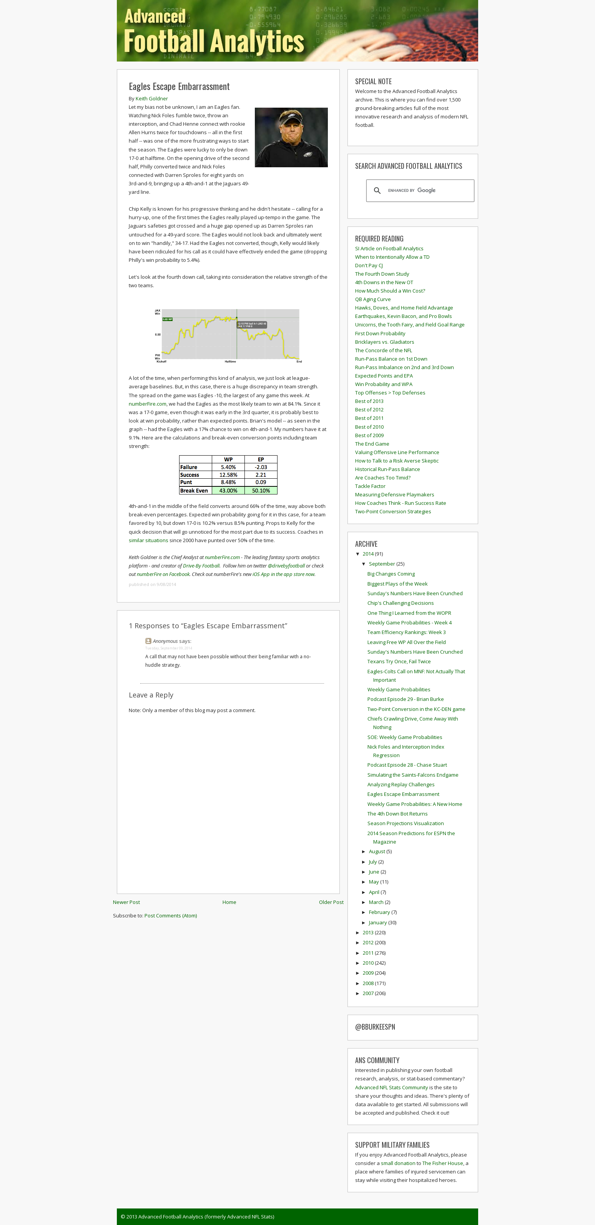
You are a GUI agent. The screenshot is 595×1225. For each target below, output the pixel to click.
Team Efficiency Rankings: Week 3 (406, 632)
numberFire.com (147, 403)
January (378, 922)
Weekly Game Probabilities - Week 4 (409, 622)
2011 (369, 952)
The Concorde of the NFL (383, 350)
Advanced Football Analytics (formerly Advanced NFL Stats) (206, 1216)
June (375, 871)
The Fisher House (442, 1163)
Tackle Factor (370, 486)
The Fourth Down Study (382, 273)
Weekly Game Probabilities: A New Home (414, 804)
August (377, 851)
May (374, 881)
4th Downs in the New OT (384, 282)
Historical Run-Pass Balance (387, 469)
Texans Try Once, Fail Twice (399, 661)
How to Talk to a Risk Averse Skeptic (397, 460)
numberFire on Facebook (163, 574)
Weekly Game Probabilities (398, 689)
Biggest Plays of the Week (397, 583)
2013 (369, 932)
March (377, 902)
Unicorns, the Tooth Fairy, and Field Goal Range (410, 324)
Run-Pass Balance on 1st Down (391, 358)
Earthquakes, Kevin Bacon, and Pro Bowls (403, 316)
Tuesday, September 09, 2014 (168, 648)
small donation (398, 1163)
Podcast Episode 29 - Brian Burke (405, 699)
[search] (419, 190)
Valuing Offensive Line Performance (397, 452)
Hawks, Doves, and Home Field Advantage (404, 307)
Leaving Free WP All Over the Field (406, 642)
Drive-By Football (201, 565)
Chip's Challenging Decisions (400, 602)
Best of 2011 (369, 417)
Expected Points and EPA (384, 375)
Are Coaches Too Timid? (383, 477)
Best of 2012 (369, 409)
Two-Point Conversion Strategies (393, 511)
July (373, 861)
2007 (369, 993)
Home (229, 902)
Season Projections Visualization (405, 823)
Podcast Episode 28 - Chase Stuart (407, 764)
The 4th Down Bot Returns (397, 813)
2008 (369, 983)
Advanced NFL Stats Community (391, 1087)
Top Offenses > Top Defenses (390, 392)
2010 (369, 962)
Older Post (331, 902)
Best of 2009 (369, 435)
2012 (369, 942)
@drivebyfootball (286, 565)
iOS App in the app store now (283, 574)
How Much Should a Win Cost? (390, 290)
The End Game (372, 443)
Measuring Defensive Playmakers (394, 494)
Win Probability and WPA (383, 384)
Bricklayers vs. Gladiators (384, 341)
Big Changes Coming (391, 573)
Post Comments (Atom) (171, 915)
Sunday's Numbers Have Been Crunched (415, 593)
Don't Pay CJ (369, 265)
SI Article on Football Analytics (389, 248)
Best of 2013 (369, 401)
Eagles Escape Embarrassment (179, 86)
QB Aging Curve (373, 299)
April (375, 892)
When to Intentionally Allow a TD (392, 256)
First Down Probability (380, 333)
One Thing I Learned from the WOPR (409, 612)
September (382, 563)
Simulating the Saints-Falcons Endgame (413, 774)
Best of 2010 (369, 426)
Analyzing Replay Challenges (401, 784)
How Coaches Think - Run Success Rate (400, 502)
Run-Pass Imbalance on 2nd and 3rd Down (404, 367)
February (380, 912)
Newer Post (126, 902)
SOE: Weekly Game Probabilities (404, 737)
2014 (369, 553)
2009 (369, 972)
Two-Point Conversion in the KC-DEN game (416, 709)
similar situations (148, 540)
